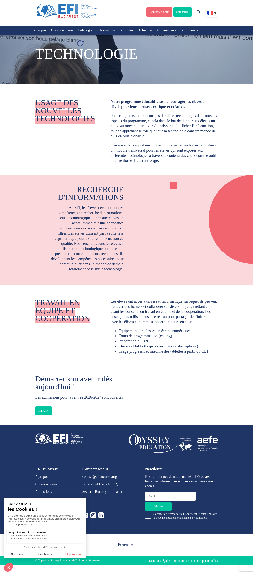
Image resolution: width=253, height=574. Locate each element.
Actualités (145, 30)
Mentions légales (159, 560)
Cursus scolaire (62, 30)
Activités (126, 30)
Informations (106, 30)
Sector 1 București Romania (102, 492)
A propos (39, 30)
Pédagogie (85, 30)
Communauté (166, 30)
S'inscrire (43, 410)
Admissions (189, 30)
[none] (212, 12)
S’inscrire (182, 12)
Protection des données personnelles (195, 560)
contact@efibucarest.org (99, 477)
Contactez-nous (159, 12)
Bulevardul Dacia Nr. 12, (100, 484)
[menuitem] (212, 12)
